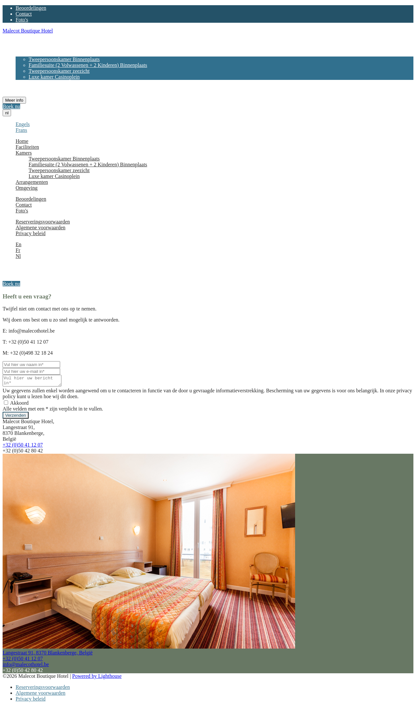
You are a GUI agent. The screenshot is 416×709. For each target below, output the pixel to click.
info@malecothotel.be (26, 666)
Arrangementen (32, 82)
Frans (21, 130)
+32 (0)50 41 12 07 (23, 446)
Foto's (22, 19)
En (18, 244)
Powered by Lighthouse (97, 678)
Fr (18, 250)
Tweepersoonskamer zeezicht (59, 71)
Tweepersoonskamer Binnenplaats (64, 59)
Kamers (24, 53)
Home (22, 41)
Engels (23, 124)
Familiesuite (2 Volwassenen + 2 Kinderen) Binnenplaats (88, 65)
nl (6, 112)
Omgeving (27, 88)
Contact (24, 14)
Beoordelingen (31, 8)
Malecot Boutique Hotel (28, 30)
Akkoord (16, 405)
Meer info (14, 100)
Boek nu (11, 106)
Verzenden (15, 417)
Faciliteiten (27, 47)
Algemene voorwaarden (40, 227)
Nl (18, 256)
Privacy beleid (31, 233)
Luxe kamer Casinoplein (54, 77)
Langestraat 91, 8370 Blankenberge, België (48, 654)
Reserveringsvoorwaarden (43, 221)
